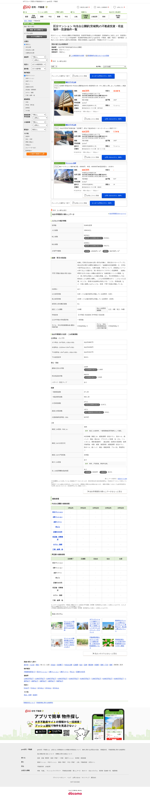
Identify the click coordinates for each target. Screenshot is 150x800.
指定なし (28, 44)
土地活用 (47, 766)
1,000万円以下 (29, 678)
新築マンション (41, 762)
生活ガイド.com (122, 478)
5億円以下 (59, 681)
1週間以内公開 (30, 53)
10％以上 (41, 688)
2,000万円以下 (40, 678)
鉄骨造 (28, 108)
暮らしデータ (77, 770)
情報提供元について (29, 702)
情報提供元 (103, 749)
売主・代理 (29, 139)
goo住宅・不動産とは (43, 749)
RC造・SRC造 (30, 105)
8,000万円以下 (107, 678)
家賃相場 (83, 758)
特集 (38, 770)
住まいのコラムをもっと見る (105, 653)
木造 (27, 102)
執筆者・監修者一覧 (105, 770)
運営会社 (93, 777)
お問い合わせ (76, 777)
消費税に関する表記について (63, 754)
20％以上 (56, 688)
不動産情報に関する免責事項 (44, 702)
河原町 (96, 665)
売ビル (28, 84)
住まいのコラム (93, 770)
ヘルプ (69, 777)
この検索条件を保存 (77, 55)
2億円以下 (34, 681)
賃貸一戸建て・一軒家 (57, 758)
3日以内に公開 (30, 50)
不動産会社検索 (66, 770)
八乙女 (32, 665)
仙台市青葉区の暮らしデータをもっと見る (105, 491)
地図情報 (114, 770)
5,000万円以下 (74, 678)
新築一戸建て (62, 762)
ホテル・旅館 (29, 92)
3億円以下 (43, 681)
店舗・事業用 (45, 758)
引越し (43, 770)
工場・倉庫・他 (30, 95)
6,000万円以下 (85, 678)
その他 (28, 110)
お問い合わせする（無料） (114, 119)
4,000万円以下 (62, 678)
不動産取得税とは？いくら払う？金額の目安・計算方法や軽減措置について (95, 642)
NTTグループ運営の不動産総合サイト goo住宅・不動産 (40, 1)
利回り (26, 64)
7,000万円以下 (96, 678)
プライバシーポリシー (59, 777)
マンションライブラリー (54, 770)
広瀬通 (75, 665)
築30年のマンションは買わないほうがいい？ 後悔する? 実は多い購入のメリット (121, 626)
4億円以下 (51, 681)
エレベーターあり (31, 147)
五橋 (85, 665)
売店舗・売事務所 (31, 89)
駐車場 (77, 758)
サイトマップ (85, 777)
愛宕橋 (90, 665)
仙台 (80, 665)
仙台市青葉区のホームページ (117, 213)
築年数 (26, 69)
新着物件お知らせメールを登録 (98, 55)
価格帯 (26, 57)
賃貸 (38, 758)
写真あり (28, 145)
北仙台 (53, 665)
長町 (110, 665)
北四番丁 (60, 665)
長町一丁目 (104, 665)
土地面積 (27, 122)
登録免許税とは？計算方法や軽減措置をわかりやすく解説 (120, 643)
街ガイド (84, 770)
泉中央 (26, 665)
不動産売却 (40, 766)
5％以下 (26, 688)
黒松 (37, 665)
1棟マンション (30, 78)
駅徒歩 (26, 129)
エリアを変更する (36, 36)
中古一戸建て (71, 762)
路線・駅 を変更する (36, 30)
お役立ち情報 (25, 770)
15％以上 (48, 688)
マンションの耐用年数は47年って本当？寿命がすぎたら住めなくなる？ (69, 643)
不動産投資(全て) (29, 672)
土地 (78, 762)
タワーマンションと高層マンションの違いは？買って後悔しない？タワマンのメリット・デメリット (95, 626)
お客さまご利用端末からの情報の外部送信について (66, 749)
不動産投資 (84, 762)
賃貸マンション (69, 758)
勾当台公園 (68, 665)
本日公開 (28, 47)
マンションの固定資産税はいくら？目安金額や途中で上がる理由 (69, 626)
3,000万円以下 (51, 678)
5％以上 (33, 688)
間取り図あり (29, 142)
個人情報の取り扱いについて (45, 754)
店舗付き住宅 (29, 87)
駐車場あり (29, 150)
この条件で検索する (35, 154)
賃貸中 (28, 136)
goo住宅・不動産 (26, 749)
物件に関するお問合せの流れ (90, 749)
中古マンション (52, 762)
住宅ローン (92, 762)
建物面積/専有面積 (27, 115)
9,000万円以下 (119, 678)
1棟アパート (29, 81)
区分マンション (30, 75)
